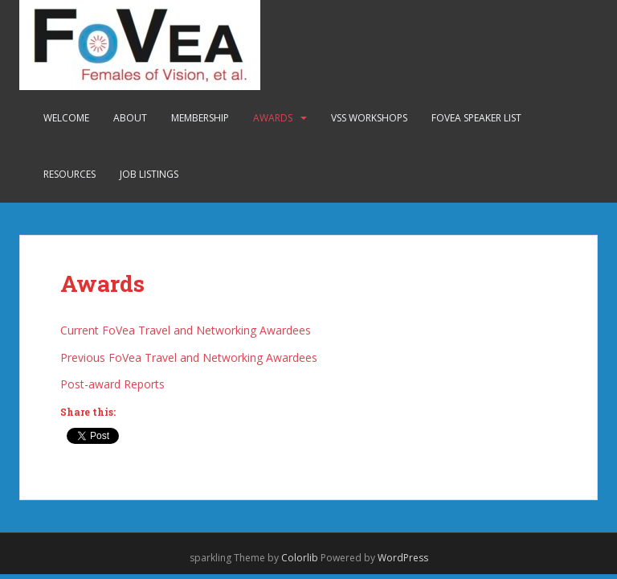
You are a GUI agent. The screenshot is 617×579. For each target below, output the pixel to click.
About (130, 118)
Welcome (66, 118)
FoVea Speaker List (476, 118)
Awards (272, 118)
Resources (69, 174)
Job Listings (149, 174)
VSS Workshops (369, 118)
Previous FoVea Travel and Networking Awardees (188, 357)
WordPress (403, 558)
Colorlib (299, 558)
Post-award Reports (112, 384)
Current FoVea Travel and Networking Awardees (185, 330)
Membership (200, 118)
